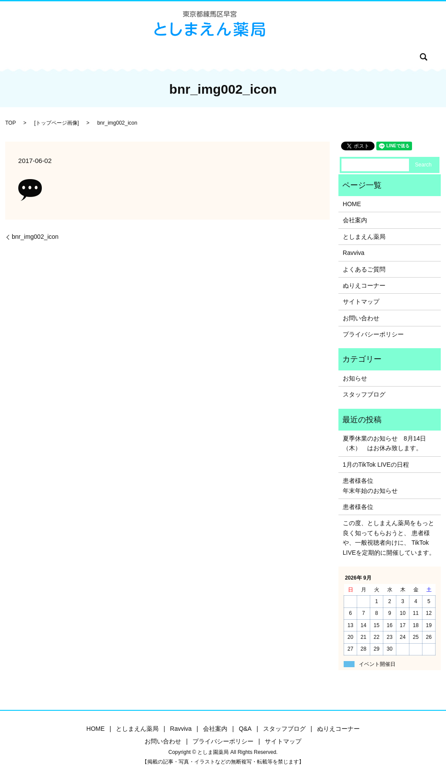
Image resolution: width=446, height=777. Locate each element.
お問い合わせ (342, 56)
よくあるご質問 (364, 269)
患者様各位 (358, 506)
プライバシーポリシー (373, 334)
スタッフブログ (243, 56)
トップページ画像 (57, 123)
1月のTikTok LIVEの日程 (376, 464)
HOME (73, 56)
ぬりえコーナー (294, 56)
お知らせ (355, 378)
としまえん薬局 (364, 236)
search (375, 56)
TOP (10, 123)
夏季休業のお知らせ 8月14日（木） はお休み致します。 (384, 443)
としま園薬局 (108, 56)
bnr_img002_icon (35, 236)
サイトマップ (361, 301)
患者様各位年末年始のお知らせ (370, 485)
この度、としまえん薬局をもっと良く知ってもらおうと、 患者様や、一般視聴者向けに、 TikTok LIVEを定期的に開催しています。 (389, 537)
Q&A (206, 56)
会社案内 (179, 56)
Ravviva (147, 56)
